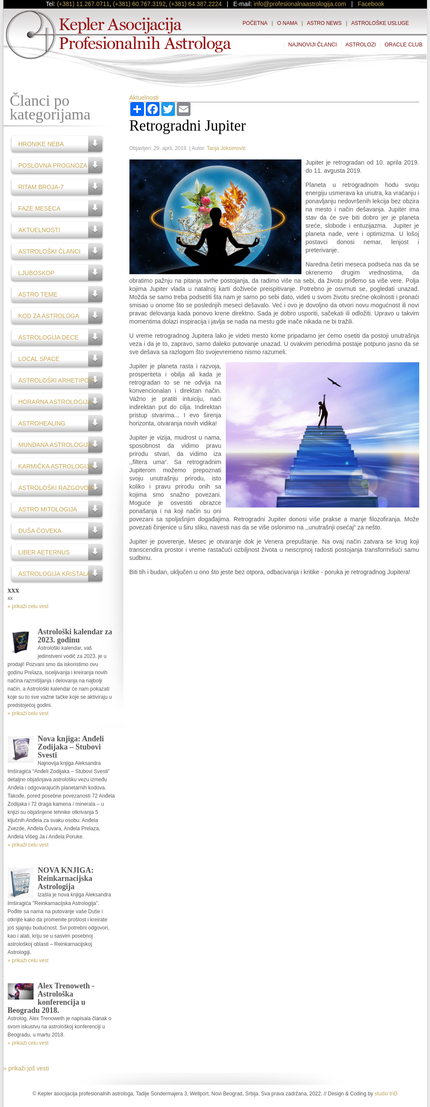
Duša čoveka (39, 530)
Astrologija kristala (54, 573)
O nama (287, 23)
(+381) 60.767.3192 (139, 3)
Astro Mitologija (47, 509)
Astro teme (38, 294)
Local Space (39, 358)
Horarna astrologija (55, 401)
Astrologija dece (48, 337)
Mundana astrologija (55, 444)
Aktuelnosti (39, 229)
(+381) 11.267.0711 (83, 3)
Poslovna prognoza (52, 165)
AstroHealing (42, 423)
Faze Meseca (39, 208)
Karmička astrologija (55, 466)
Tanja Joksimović (226, 148)
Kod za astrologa (49, 315)
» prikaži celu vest (28, 606)
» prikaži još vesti (26, 1068)
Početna (255, 23)
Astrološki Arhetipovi (56, 380)
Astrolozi (360, 45)
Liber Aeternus (44, 552)
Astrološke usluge (380, 23)
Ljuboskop (36, 272)
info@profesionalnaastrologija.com (300, 3)
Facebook (371, 3)
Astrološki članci (49, 251)
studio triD (386, 1094)
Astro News (324, 23)
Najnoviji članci (312, 45)
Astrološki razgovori (56, 487)
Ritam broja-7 (41, 186)
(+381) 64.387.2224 (195, 3)
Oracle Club (403, 45)
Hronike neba (41, 144)
